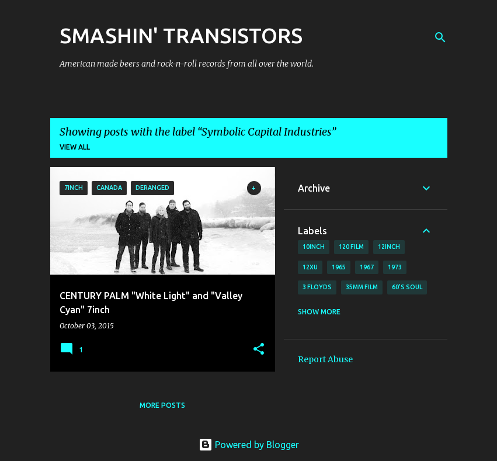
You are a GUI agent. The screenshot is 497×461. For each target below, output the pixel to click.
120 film (351, 246)
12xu (310, 267)
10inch (314, 246)
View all (75, 147)
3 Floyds (317, 286)
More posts (162, 405)
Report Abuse (325, 359)
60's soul (407, 286)
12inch (389, 246)
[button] (259, 350)
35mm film (362, 286)
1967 (367, 267)
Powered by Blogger (249, 444)
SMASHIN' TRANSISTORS (181, 35)
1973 (395, 267)
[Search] (440, 37)
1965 (339, 267)
